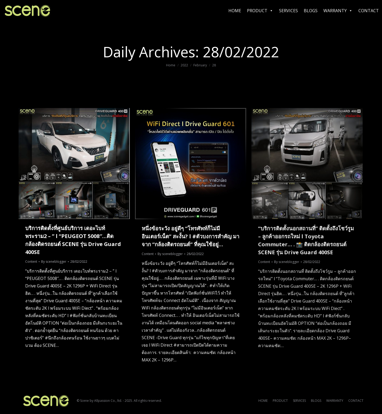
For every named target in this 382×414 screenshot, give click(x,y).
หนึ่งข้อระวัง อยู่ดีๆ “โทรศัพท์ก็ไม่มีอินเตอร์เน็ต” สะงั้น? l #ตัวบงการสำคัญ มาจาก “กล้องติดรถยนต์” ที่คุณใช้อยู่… (190, 236)
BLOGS (311, 11)
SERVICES (288, 11)
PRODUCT (260, 10)
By (53, 261)
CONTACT (368, 11)
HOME (234, 11)
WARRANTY (338, 10)
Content (31, 261)
